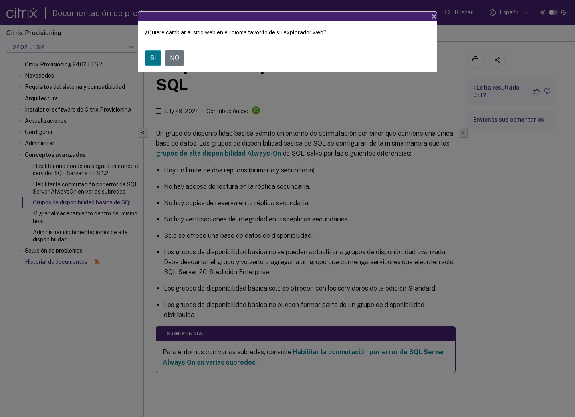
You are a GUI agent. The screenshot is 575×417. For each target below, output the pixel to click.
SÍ (153, 58)
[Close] (434, 16)
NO (174, 58)
